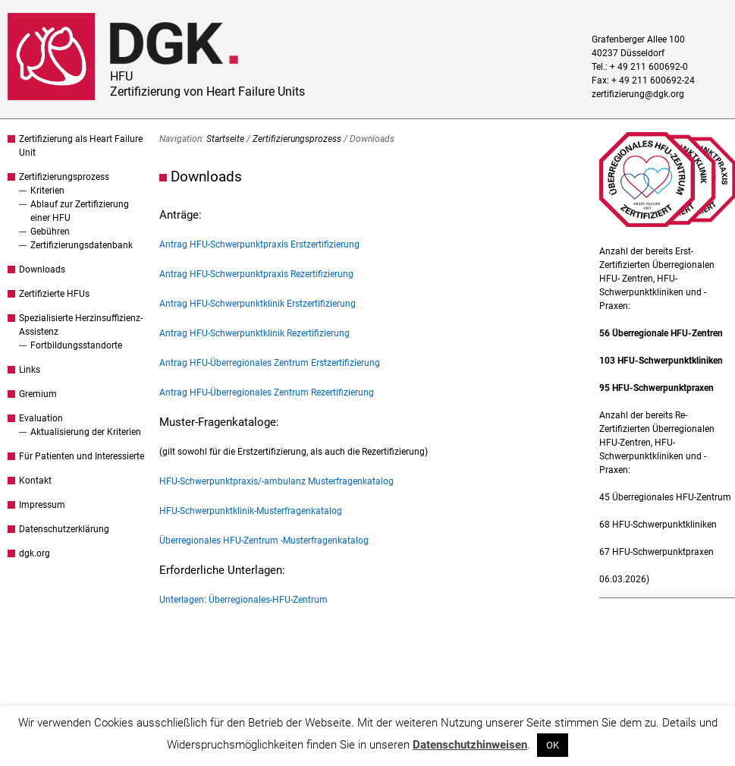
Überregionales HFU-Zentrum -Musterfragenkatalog (264, 540)
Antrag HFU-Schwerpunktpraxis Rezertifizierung (256, 274)
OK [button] (552, 745)
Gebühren (50, 231)
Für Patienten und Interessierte (81, 456)
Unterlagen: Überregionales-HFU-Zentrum (243, 599)
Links (29, 369)
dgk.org (34, 553)
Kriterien (47, 190)
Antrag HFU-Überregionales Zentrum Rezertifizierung (266, 392)
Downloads (42, 269)
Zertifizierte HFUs (54, 293)
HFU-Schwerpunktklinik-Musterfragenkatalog (250, 511)
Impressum (42, 505)
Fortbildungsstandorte (76, 345)
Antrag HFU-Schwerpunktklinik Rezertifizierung (254, 333)
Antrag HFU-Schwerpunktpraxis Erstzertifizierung (259, 244)
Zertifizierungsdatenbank (81, 245)
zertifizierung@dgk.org (638, 94)
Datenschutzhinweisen (470, 745)
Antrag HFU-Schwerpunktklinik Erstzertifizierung (257, 303)
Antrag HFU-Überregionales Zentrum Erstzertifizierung (269, 363)
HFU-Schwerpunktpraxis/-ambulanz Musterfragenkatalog (276, 481)
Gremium (38, 394)
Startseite (225, 139)
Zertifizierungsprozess (64, 177)
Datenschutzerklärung (64, 529)
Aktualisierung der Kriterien (85, 432)
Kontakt (35, 480)
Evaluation (41, 418)
